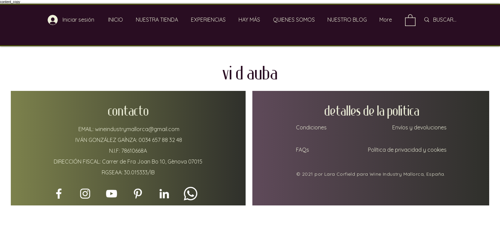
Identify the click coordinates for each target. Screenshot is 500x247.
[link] (410, 20)
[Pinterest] (138, 193)
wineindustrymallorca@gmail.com (137, 129)
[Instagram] (85, 193)
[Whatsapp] (190, 193)
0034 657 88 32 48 (160, 140)
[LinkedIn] (164, 193)
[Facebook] (59, 193)
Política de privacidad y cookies (407, 149)
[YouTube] (111, 193)
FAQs (302, 149)
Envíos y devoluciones (419, 127)
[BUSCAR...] (453, 19)
